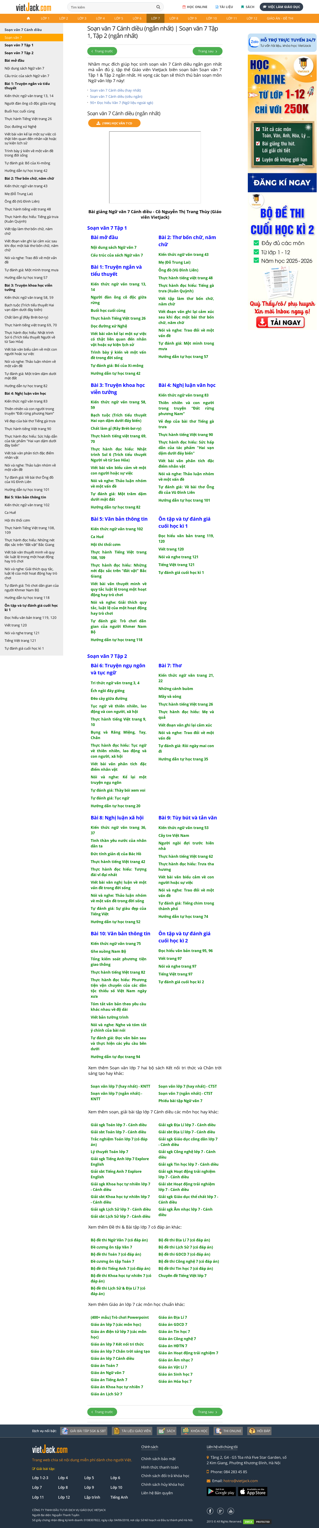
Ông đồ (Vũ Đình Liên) (22, 201)
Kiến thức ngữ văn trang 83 (26, 401)
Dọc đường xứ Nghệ (20, 126)
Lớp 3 (82, 18)
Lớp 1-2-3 (40, 1477)
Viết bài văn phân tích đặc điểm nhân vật (29, 455)
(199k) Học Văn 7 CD (114, 123)
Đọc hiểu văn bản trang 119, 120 (30, 617)
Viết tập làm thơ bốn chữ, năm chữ (29, 231)
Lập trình (92, 1497)
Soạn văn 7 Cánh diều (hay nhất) (115, 90)
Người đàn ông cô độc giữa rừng (30, 103)
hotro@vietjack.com (240, 1480)
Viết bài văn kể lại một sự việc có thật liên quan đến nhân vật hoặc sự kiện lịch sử (30, 138)
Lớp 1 (45, 18)
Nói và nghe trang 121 (22, 633)
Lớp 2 (63, 18)
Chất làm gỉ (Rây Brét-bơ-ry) (26, 317)
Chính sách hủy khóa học (162, 1484)
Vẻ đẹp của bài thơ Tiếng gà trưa (30, 421)
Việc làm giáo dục (281, 7)
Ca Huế (10, 512)
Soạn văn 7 (13, 37)
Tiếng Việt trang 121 (20, 640)
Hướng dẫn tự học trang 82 (26, 385)
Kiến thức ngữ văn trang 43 (26, 186)
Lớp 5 (118, 18)
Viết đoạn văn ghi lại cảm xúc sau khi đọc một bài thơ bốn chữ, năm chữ (31, 245)
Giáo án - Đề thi (280, 18)
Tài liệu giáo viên (132, 1430)
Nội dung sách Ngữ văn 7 (24, 68)
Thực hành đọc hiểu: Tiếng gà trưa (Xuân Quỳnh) (31, 218)
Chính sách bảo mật (158, 1458)
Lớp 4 (100, 18)
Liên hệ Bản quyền (157, 1492)
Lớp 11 (231, 18)
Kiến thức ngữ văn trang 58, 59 (29, 297)
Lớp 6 (137, 18)
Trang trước (102, 51)
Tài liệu (224, 7)
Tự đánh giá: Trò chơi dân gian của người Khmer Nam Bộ (32, 587)
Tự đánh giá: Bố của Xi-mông (27, 163)
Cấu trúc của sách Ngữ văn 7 (27, 75)
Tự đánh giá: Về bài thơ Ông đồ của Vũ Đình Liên (29, 479)
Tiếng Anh (119, 1497)
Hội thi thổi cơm (17, 520)
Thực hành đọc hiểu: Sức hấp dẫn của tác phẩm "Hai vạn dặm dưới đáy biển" (31, 440)
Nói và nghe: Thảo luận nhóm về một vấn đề (30, 363)
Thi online (228, 1430)
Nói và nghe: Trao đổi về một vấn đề (31, 260)
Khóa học (195, 1430)
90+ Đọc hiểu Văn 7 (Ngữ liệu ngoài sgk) (121, 102)
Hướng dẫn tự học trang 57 (26, 277)
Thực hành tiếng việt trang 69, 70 (31, 325)
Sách (247, 7)
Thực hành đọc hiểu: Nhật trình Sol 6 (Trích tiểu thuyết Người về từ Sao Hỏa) (30, 337)
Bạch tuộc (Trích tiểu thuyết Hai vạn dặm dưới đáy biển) (29, 307)
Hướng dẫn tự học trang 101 (27, 489)
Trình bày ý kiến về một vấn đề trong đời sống (29, 153)
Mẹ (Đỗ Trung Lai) (19, 193)
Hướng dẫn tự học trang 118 (27, 597)
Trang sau (207, 51)
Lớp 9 (192, 18)
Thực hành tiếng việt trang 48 (28, 209)
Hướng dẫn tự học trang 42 (26, 170)
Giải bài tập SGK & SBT (84, 1430)
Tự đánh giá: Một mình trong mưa (31, 270)
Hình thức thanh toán (160, 1467)
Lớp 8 (173, 18)
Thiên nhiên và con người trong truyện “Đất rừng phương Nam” (29, 411)
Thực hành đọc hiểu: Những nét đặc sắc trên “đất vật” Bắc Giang (29, 542)
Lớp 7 (155, 18)
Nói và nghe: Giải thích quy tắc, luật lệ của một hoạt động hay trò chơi (31, 573)
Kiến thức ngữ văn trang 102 (27, 505)
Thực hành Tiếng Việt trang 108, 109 (30, 530)
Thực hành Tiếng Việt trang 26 (28, 118)
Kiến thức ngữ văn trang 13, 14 (29, 95)
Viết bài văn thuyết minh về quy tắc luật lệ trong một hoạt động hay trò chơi (30, 556)
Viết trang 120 (16, 625)
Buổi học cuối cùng (20, 111)
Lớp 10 (211, 18)
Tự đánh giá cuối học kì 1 (24, 648)
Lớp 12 (252, 18)
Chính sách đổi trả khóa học (165, 1475)
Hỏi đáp (259, 1430)
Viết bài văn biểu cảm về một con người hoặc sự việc (31, 351)
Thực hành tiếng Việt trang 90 (28, 428)
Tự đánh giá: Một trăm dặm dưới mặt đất (30, 375)
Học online (195, 7)
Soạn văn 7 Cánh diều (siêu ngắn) (116, 96)
